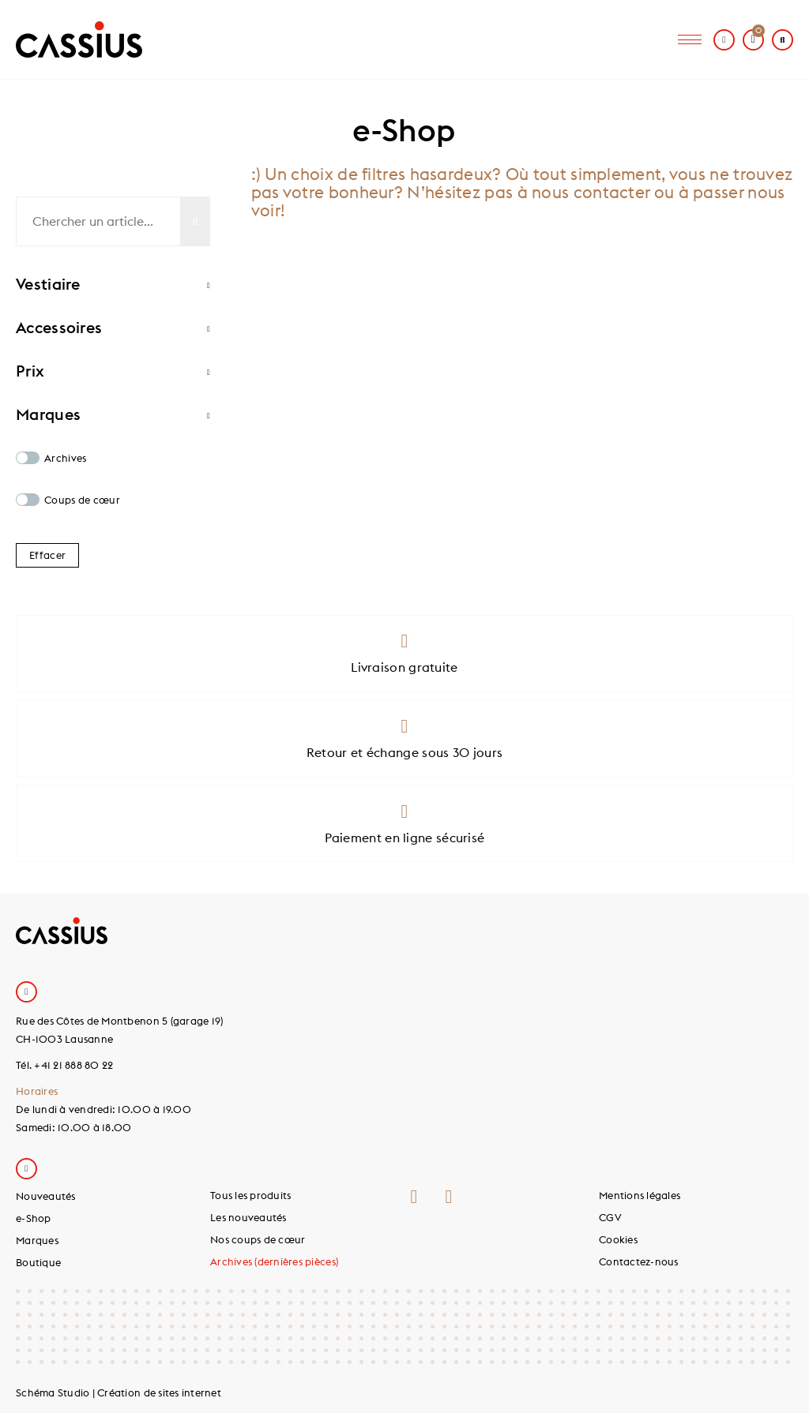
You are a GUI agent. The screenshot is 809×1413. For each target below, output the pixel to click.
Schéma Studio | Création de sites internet (118, 1392)
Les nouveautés (248, 1217)
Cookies (618, 1239)
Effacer (47, 555)
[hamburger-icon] (690, 40)
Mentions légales (639, 1195)
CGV (610, 1217)
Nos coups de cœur (257, 1239)
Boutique (38, 1262)
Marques (37, 1240)
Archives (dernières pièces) (274, 1261)
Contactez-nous (639, 1261)
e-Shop (33, 1218)
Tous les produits (250, 1195)
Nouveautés (46, 1196)
